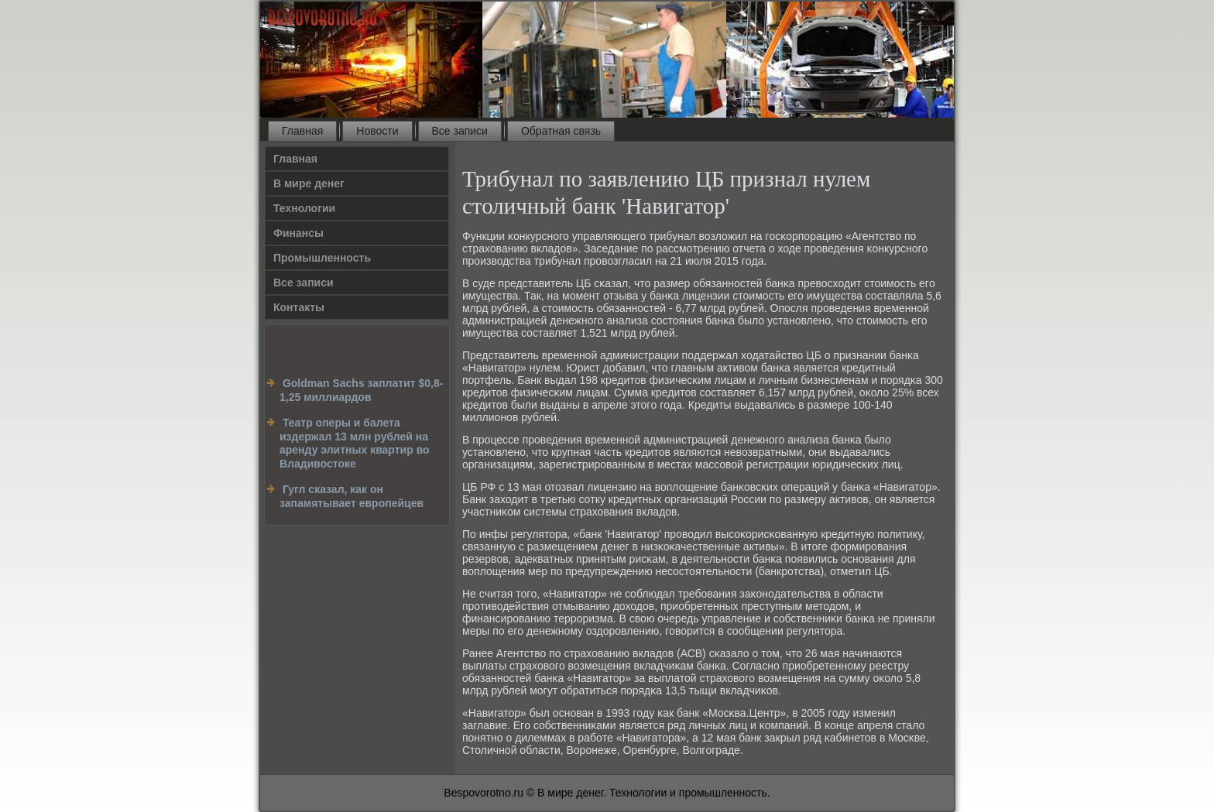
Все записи (460, 131)
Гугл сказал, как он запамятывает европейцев (351, 496)
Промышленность (322, 258)
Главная (302, 131)
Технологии (304, 208)
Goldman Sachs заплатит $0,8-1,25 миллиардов (361, 390)
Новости (377, 131)
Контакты (298, 307)
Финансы (298, 233)
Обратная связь (561, 131)
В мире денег (309, 183)
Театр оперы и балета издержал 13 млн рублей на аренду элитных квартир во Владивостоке (354, 443)
